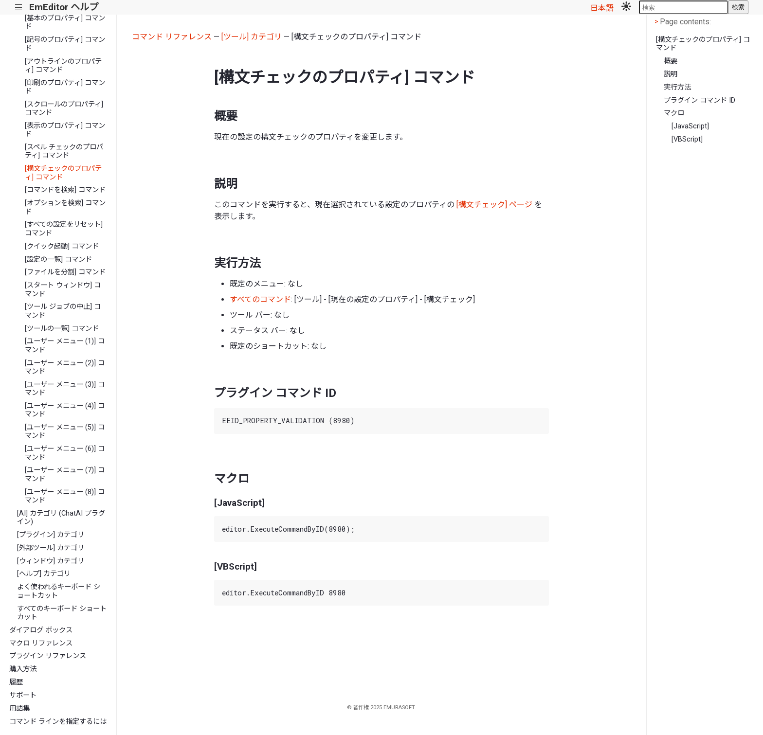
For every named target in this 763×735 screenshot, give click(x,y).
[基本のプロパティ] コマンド (65, 22)
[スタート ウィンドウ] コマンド (63, 289)
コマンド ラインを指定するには (58, 721)
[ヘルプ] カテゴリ (44, 574)
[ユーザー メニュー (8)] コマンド (65, 496)
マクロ (674, 113)
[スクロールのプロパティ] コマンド (64, 108)
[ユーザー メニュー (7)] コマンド (65, 474)
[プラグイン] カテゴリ (50, 535)
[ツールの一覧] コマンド (62, 328)
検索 (738, 7)
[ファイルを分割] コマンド (65, 272)
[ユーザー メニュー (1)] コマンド (65, 345)
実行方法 (677, 87)
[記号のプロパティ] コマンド (65, 44)
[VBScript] (687, 139)
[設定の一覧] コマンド (58, 259)
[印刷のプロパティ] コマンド (65, 87)
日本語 (602, 8)
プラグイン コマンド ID (699, 100)
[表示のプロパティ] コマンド (65, 130)
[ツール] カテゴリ (251, 36)
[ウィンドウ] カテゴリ (50, 561)
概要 (670, 61)
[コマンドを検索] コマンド (65, 190)
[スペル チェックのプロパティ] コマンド (64, 151)
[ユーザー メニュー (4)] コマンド (65, 410)
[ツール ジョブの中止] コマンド (63, 311)
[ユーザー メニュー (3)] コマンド (65, 388)
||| (18, 7)
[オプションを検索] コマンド (65, 207)
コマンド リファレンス (172, 36)
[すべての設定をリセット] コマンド (64, 228)
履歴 (16, 682)
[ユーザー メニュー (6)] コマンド (65, 453)
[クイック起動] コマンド (62, 246)
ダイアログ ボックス (41, 630)
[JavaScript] (690, 126)
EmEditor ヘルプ (63, 7)
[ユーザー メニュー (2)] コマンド (65, 367)
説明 (670, 74)
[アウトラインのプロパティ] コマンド (63, 65)
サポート (22, 695)
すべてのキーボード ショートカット (62, 613)
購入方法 (22, 669)
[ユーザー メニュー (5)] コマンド (65, 431)
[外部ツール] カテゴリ (50, 548)
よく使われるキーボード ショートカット (58, 591)
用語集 (19, 708)
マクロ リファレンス (41, 643)
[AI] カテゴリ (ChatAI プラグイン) (61, 517)
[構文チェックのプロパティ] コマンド (63, 172)
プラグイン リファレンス (47, 656)
